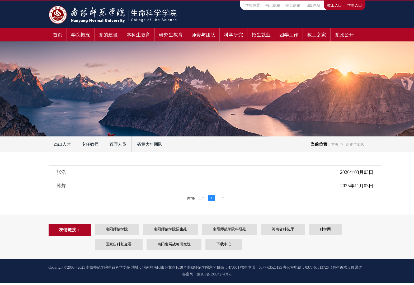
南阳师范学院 (119, 230)
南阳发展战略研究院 (176, 246)
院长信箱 (292, 5)
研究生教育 (171, 34)
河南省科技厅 (299, 230)
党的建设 (108, 34)
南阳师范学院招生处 (177, 230)
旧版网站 (312, 5)
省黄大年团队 (149, 144)
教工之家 (316, 34)
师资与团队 (203, 34)
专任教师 (90, 144)
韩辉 (61, 185)
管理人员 (117, 144)
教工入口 (334, 5)
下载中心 (230, 246)
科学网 (67, 246)
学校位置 (252, 5)
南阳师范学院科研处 (240, 230)
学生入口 (354, 5)
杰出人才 (62, 144)
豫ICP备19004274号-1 (214, 276)
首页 (57, 34)
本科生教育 (138, 34)
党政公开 (344, 34)
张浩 (61, 172)
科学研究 (233, 34)
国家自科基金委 (116, 246)
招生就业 (261, 34)
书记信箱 (272, 5)
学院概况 (80, 34)
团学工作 (288, 34)
